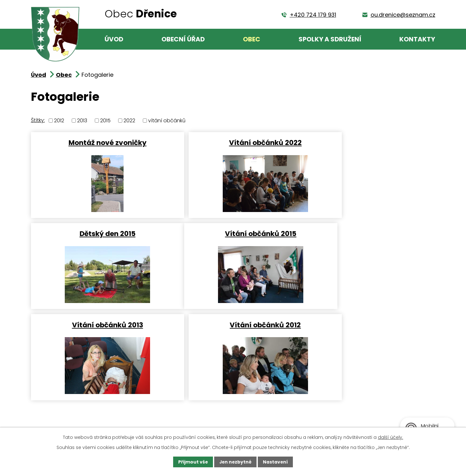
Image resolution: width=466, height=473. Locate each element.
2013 (82, 120)
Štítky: (38, 120)
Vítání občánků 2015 (96, 233)
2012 (59, 120)
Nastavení (276, 462)
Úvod (114, 39)
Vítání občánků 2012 (368, 233)
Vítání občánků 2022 (232, 142)
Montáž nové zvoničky (96, 142)
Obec (251, 39)
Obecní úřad (183, 39)
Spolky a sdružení (330, 39)
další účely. (390, 437)
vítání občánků (166, 120)
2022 (129, 120)
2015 (105, 120)
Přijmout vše (193, 462)
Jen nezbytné (235, 462)
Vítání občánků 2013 (232, 233)
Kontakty (417, 39)
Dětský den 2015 (368, 142)
